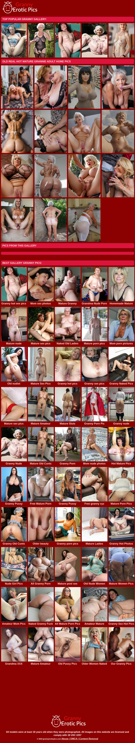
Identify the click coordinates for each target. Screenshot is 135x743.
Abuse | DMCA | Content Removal (79, 739)
